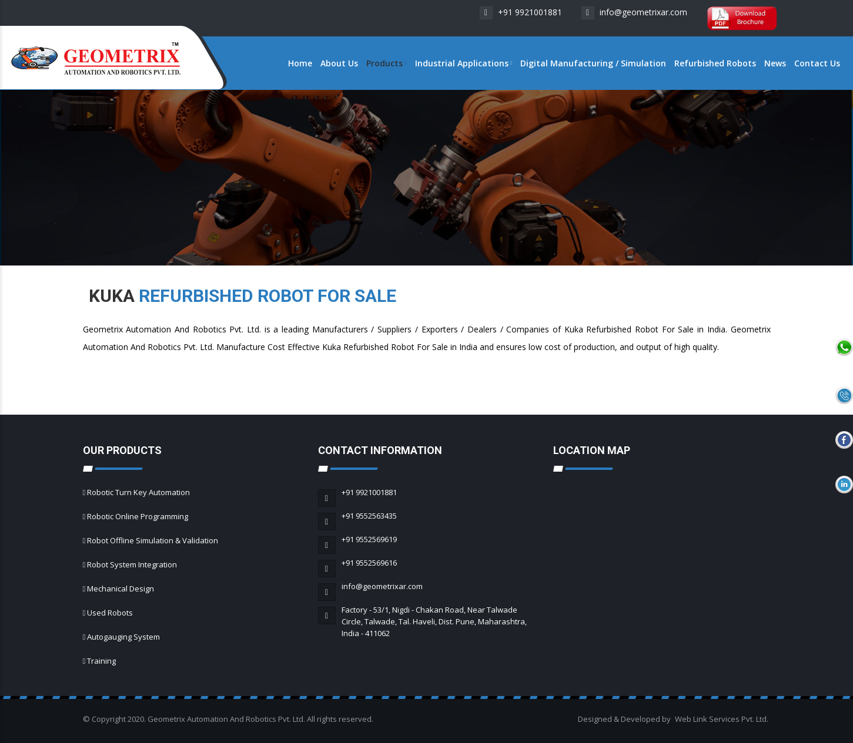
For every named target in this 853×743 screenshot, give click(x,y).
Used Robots (110, 612)
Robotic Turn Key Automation (138, 492)
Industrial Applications (463, 63)
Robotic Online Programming (137, 516)
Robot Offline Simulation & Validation (152, 540)
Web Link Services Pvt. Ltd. (721, 719)
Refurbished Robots (715, 63)
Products (386, 63)
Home (300, 63)
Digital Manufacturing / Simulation (593, 63)
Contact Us (817, 63)
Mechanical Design (120, 588)
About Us (339, 63)
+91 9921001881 (521, 12)
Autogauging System (123, 636)
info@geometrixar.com (634, 12)
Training (101, 660)
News (775, 63)
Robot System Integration (132, 564)
